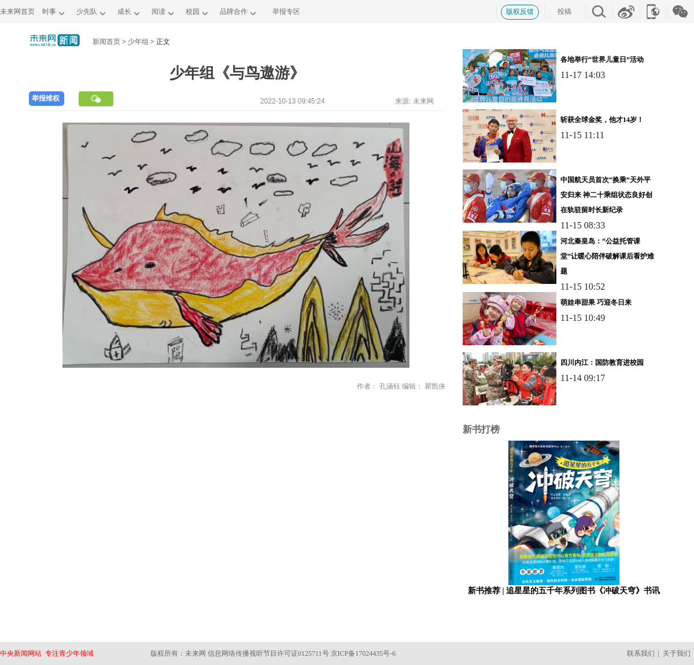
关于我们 (677, 653)
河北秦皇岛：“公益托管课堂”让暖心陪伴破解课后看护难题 (607, 256)
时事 (49, 12)
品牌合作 (234, 12)
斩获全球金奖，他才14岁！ (602, 120)
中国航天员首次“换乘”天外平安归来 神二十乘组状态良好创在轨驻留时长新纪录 (606, 195)
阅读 (158, 12)
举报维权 (46, 98)
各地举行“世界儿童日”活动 (602, 60)
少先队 (86, 12)
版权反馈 (520, 12)
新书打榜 (481, 429)
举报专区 (286, 12)
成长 (124, 12)
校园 (193, 12)
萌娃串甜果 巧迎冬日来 (596, 302)
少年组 (138, 42)
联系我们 (641, 653)
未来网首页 (17, 12)
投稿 (564, 12)
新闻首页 (106, 42)
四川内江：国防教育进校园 (602, 363)
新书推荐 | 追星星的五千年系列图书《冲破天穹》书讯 (564, 590)
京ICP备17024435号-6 (363, 653)
